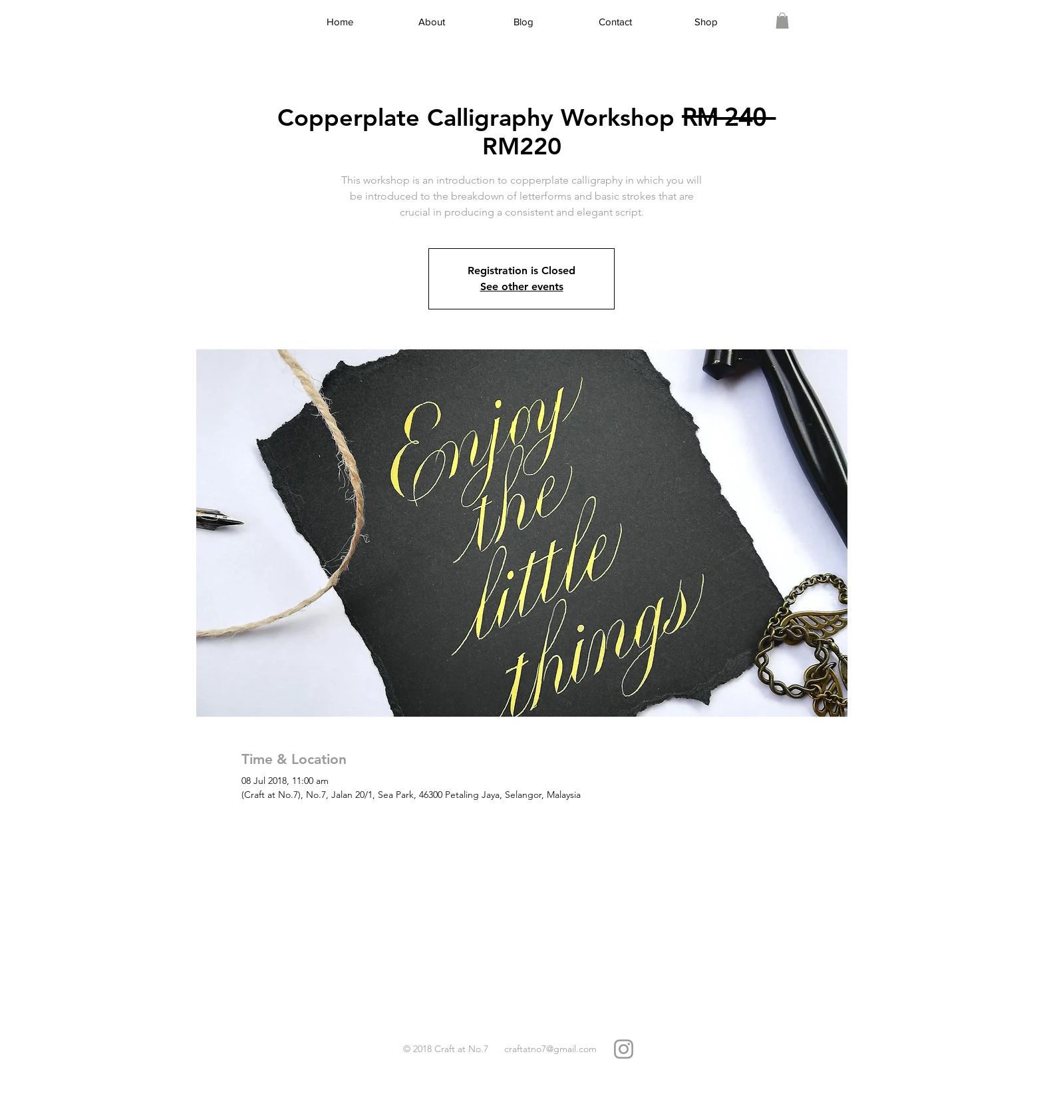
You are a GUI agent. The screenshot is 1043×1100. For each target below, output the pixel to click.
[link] (782, 21)
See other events (521, 286)
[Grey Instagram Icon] (624, 1049)
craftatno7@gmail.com (550, 1049)
